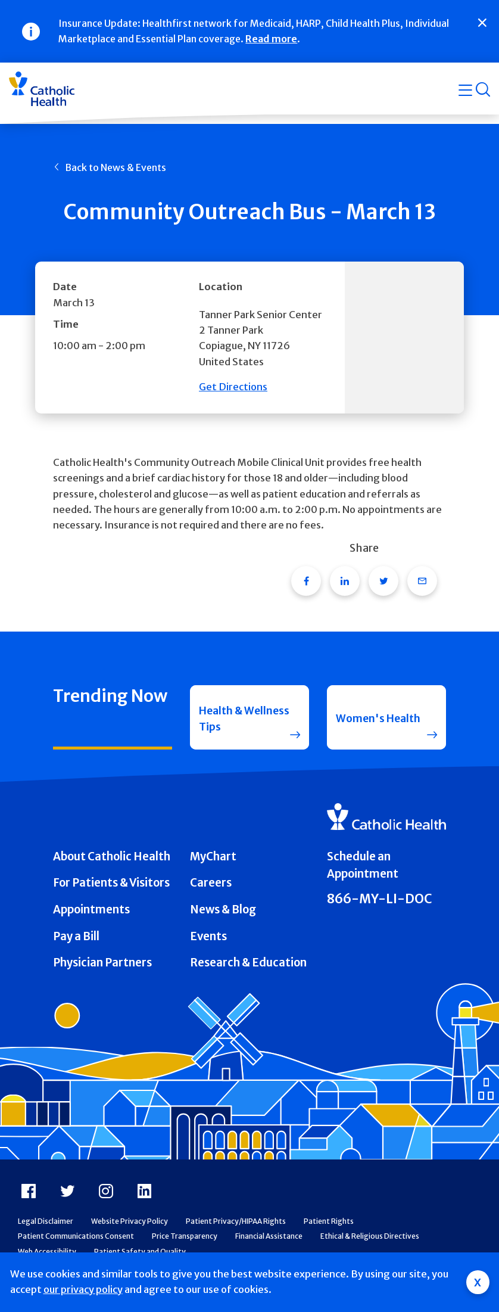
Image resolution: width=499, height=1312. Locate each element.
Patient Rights (329, 1227)
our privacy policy (83, 1289)
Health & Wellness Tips (234, 720)
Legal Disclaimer (45, 1227)
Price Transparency (184, 1242)
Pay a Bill (76, 943)
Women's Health (380, 720)
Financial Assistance (268, 1242)
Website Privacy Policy (129, 1227)
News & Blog (223, 916)
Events (208, 943)
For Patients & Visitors (111, 890)
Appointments (91, 916)
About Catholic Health (111, 863)
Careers (211, 890)
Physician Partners (102, 969)
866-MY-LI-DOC (379, 905)
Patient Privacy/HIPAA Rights (236, 1227)
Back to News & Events (115, 167)
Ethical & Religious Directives (369, 1242)
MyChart (213, 863)
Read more (271, 39)
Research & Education (248, 969)
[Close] (482, 22)
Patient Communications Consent (76, 1242)
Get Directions (233, 387)
